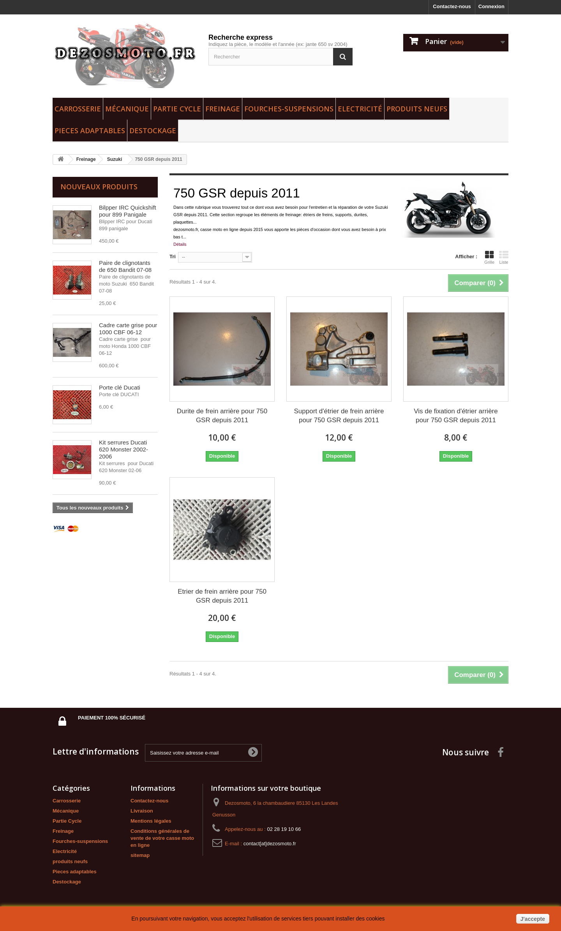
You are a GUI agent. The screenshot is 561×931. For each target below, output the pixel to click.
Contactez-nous (452, 6)
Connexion (491, 6)
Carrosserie (78, 108)
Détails (180, 244)
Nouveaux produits (99, 186)
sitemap (140, 855)
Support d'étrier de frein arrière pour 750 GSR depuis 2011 (339, 415)
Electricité (360, 108)
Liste (503, 257)
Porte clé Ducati (119, 387)
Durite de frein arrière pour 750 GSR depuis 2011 (222, 415)
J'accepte (532, 919)
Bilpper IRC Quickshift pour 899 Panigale (127, 211)
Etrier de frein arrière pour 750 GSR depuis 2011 (222, 596)
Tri (172, 256)
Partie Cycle (177, 108)
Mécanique (127, 108)
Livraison (142, 811)
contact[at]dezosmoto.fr (269, 843)
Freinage (222, 108)
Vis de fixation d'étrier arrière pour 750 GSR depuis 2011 (456, 415)
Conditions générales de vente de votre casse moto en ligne (162, 838)
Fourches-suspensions (288, 108)
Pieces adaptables (90, 130)
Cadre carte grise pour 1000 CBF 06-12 (128, 328)
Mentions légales (151, 821)
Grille (489, 257)
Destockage (152, 130)
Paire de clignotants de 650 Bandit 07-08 (125, 266)
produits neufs (416, 108)
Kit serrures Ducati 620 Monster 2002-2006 (123, 449)
